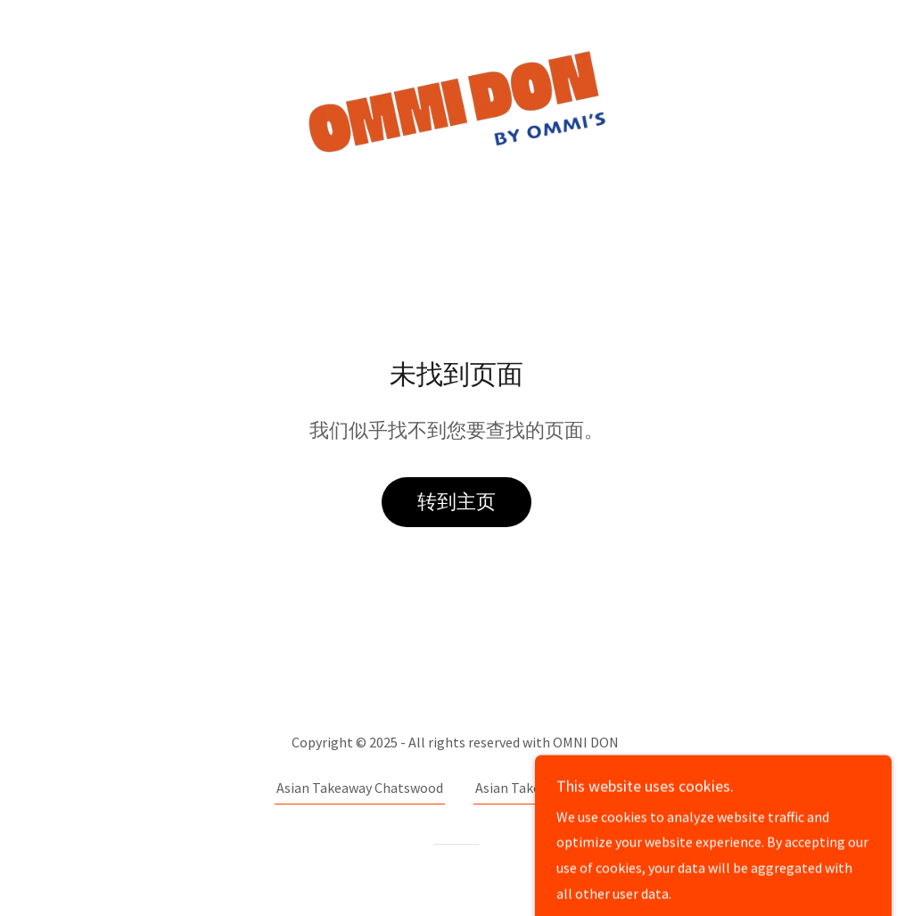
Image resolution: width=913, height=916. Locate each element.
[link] (456, 101)
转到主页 (456, 502)
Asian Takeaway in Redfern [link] (556, 787)
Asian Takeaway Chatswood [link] (359, 787)
